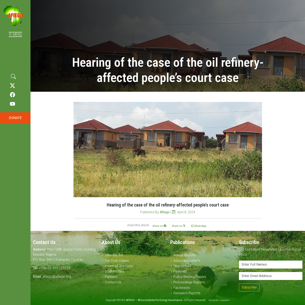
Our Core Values (117, 261)
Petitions (179, 271)
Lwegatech (224, 300)
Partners (111, 277)
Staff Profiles (114, 271)
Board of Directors (118, 266)
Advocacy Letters (186, 261)
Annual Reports (184, 255)
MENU (15, 34)
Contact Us (113, 282)
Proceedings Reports (189, 282)
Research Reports (186, 293)
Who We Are (114, 255)
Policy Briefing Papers (189, 277)
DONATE (15, 118)
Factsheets (181, 288)
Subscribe (249, 287)
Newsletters (182, 266)
